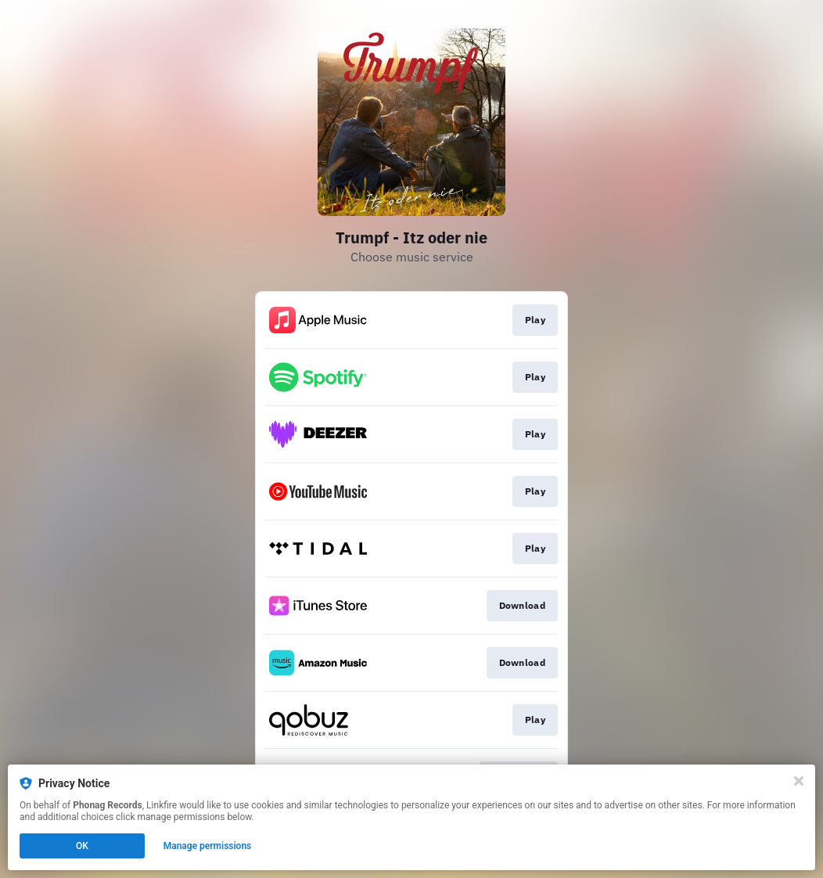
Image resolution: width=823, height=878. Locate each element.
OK (82, 845)
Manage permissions (208, 845)
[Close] (798, 780)
